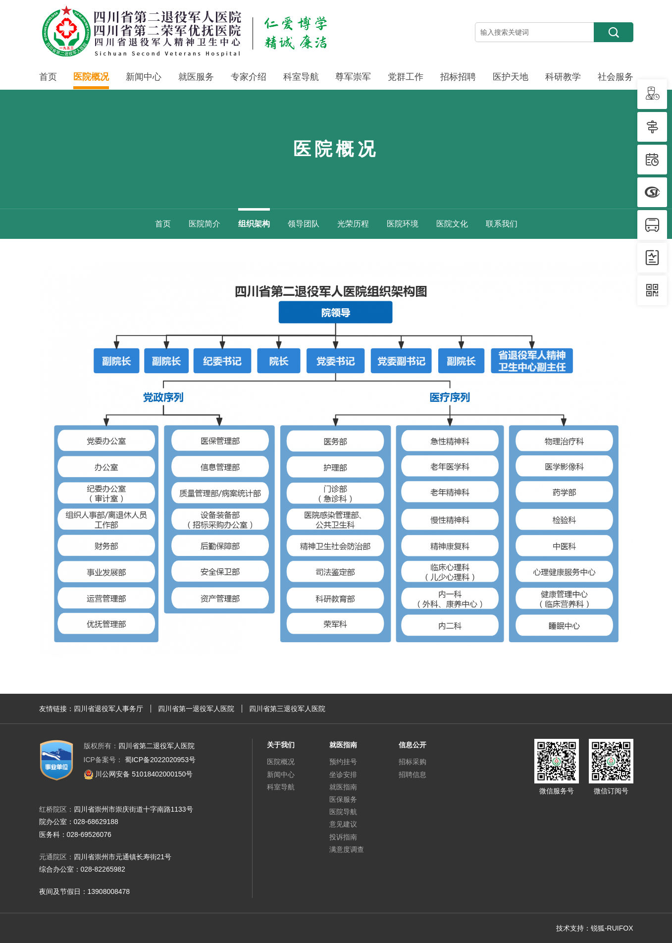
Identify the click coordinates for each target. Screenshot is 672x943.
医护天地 (510, 77)
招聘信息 (412, 774)
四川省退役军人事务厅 (108, 709)
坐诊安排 (343, 774)
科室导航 (301, 77)
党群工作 (405, 77)
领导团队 (303, 224)
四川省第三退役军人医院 (287, 709)
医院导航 (343, 812)
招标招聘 (458, 77)
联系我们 (501, 224)
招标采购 (412, 762)
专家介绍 (248, 77)
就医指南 (343, 787)
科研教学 (563, 77)
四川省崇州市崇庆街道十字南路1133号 (133, 809)
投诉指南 (343, 837)
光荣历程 (353, 224)
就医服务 (196, 77)
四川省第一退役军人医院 (196, 709)
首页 (48, 77)
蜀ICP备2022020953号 (140, 760)
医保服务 (343, 799)
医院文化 (452, 224)
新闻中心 (143, 77)
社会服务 (615, 77)
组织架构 (254, 224)
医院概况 (91, 77)
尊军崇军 (353, 77)
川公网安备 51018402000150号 (138, 774)
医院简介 (204, 224)
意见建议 (343, 824)
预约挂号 (343, 762)
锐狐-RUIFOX (612, 928)
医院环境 (402, 224)
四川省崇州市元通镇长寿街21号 (123, 857)
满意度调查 (346, 849)
